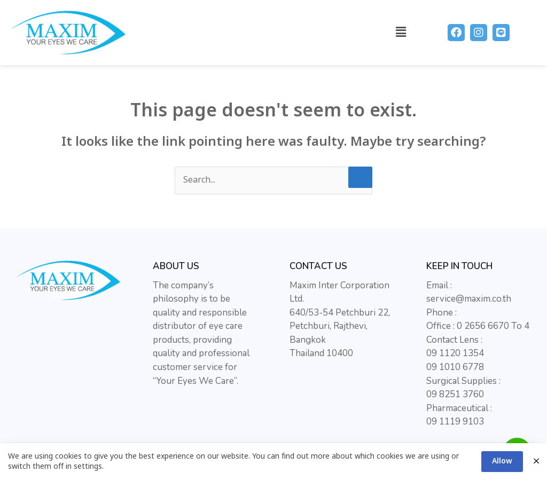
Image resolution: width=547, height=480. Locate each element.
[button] (401, 32)
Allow (502, 461)
